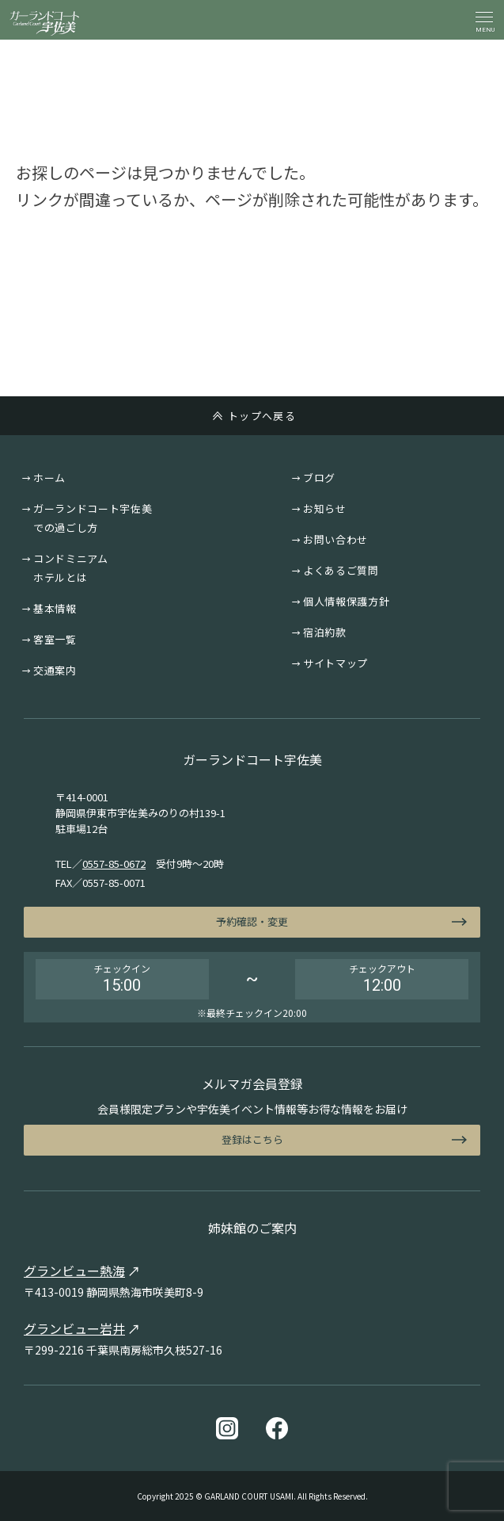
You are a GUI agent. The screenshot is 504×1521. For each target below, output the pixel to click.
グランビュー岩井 (74, 1328)
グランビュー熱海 (74, 1270)
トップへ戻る (262, 415)
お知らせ (325, 508)
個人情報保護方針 (346, 601)
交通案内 (55, 670)
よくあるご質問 (341, 570)
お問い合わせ (335, 539)
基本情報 (55, 608)
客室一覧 (55, 639)
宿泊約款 (325, 632)
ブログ (319, 477)
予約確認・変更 (252, 921)
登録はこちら (252, 1139)
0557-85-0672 (114, 863)
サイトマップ (335, 663)
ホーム (49, 477)
